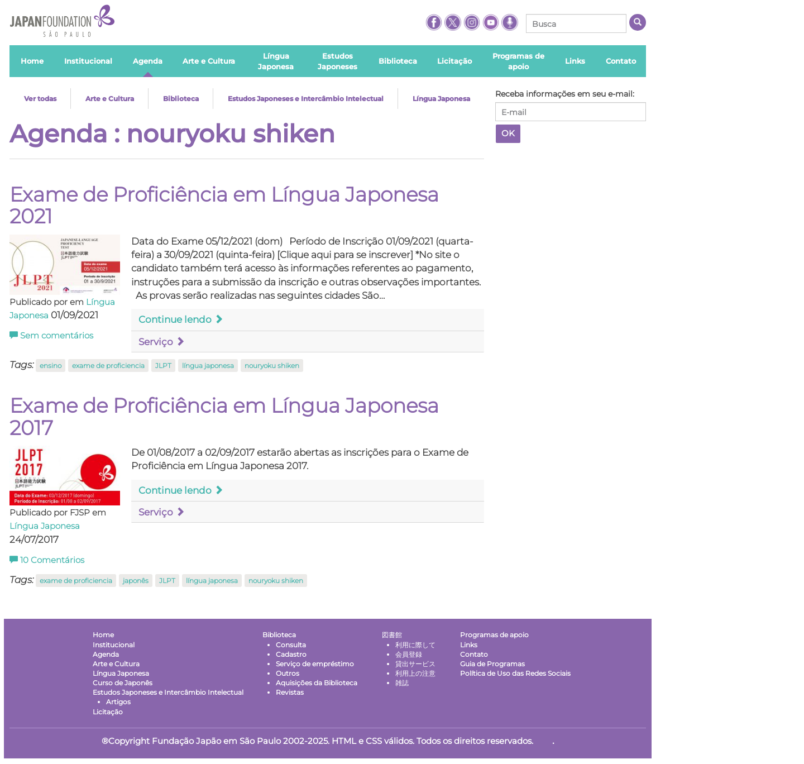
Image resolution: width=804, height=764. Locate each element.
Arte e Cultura (109, 98)
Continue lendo (180, 319)
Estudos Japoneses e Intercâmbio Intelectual (306, 98)
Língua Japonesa (441, 98)
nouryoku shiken (272, 365)
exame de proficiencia (108, 365)
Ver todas (40, 98)
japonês (136, 580)
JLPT (163, 365)
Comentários (46, 560)
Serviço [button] (161, 341)
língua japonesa (208, 365)
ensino (50, 365)
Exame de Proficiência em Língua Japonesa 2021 (224, 205)
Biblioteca (181, 98)
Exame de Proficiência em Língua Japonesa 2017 (224, 416)
